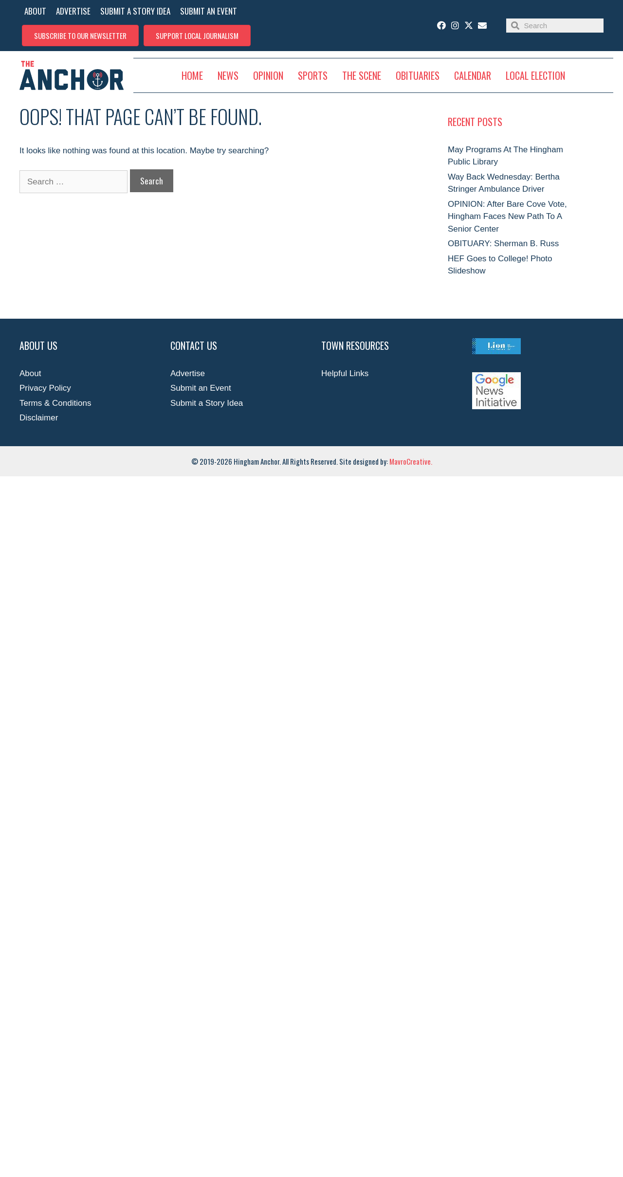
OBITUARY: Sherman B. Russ (503, 243)
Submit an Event (200, 388)
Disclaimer (38, 417)
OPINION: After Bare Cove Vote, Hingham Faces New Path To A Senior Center (507, 216)
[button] (80, 35)
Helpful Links (344, 373)
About (30, 373)
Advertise (187, 373)
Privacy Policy (45, 388)
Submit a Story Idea (206, 403)
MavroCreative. (410, 461)
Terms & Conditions (55, 403)
